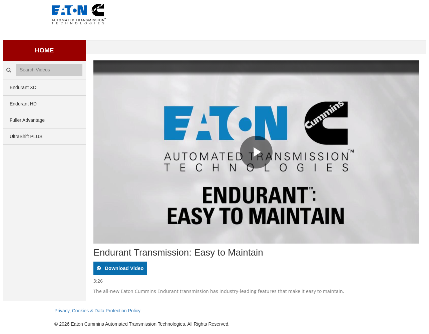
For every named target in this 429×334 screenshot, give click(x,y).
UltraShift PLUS (26, 136)
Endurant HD (23, 103)
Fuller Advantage (27, 120)
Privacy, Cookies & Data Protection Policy (97, 310)
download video (123, 268)
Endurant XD (23, 87)
